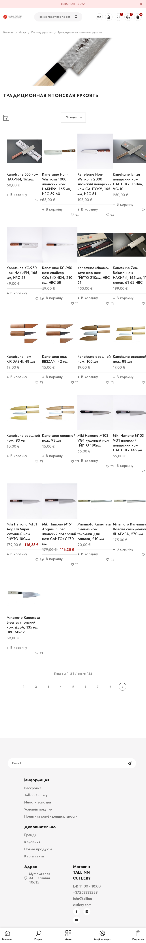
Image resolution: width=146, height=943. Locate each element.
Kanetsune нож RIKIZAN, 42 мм (54, 359)
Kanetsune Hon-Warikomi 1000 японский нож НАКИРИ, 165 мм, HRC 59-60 (56, 184)
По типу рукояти (42, 32)
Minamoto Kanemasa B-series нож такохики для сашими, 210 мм (94, 531)
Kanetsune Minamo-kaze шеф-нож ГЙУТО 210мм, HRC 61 (93, 275)
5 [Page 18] (73, 687)
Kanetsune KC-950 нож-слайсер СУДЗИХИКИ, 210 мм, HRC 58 (57, 275)
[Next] (122, 686)
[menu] (68, 936)
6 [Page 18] (85, 687)
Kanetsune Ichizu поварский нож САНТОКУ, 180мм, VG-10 (128, 182)
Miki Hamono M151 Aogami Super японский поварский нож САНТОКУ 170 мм (59, 534)
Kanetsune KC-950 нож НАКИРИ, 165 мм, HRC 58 (22, 272)
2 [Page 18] (36, 687)
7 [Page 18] (98, 687)
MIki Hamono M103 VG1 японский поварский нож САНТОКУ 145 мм (128, 443)
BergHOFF (68, 4)
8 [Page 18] (110, 687)
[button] (73, 118)
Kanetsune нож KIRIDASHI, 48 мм (21, 359)
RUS (99, 16)
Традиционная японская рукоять (80, 32)
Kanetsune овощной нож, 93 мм (23, 438)
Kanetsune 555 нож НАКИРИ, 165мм (22, 177)
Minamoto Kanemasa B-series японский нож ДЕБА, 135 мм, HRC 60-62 (23, 625)
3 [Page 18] (48, 687)
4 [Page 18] (61, 687)
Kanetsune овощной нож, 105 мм (94, 359)
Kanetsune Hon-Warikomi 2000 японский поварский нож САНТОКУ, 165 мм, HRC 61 (94, 184)
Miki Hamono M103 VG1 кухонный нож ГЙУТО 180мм (93, 440)
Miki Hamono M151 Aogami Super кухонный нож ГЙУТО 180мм (22, 531)
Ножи (22, 32)
